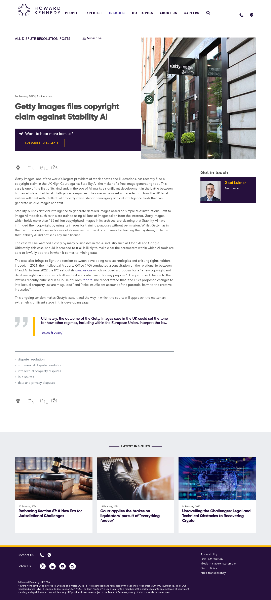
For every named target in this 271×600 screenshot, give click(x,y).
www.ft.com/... (54, 333)
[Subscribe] (92, 38)
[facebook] (54, 168)
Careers (191, 13)
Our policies (208, 568)
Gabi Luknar (235, 183)
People (71, 13)
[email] (18, 168)
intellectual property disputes (39, 371)
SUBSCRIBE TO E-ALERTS (42, 142)
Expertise (94, 13)
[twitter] (30, 168)
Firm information (211, 559)
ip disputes (26, 377)
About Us (168, 13)
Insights (117, 13)
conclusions (83, 270)
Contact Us (26, 555)
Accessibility (208, 554)
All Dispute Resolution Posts (42, 39)
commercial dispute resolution (40, 365)
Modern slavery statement (218, 563)
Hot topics (142, 13)
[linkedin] (42, 168)
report (87, 280)
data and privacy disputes (36, 383)
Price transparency (213, 573)
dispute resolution (31, 359)
